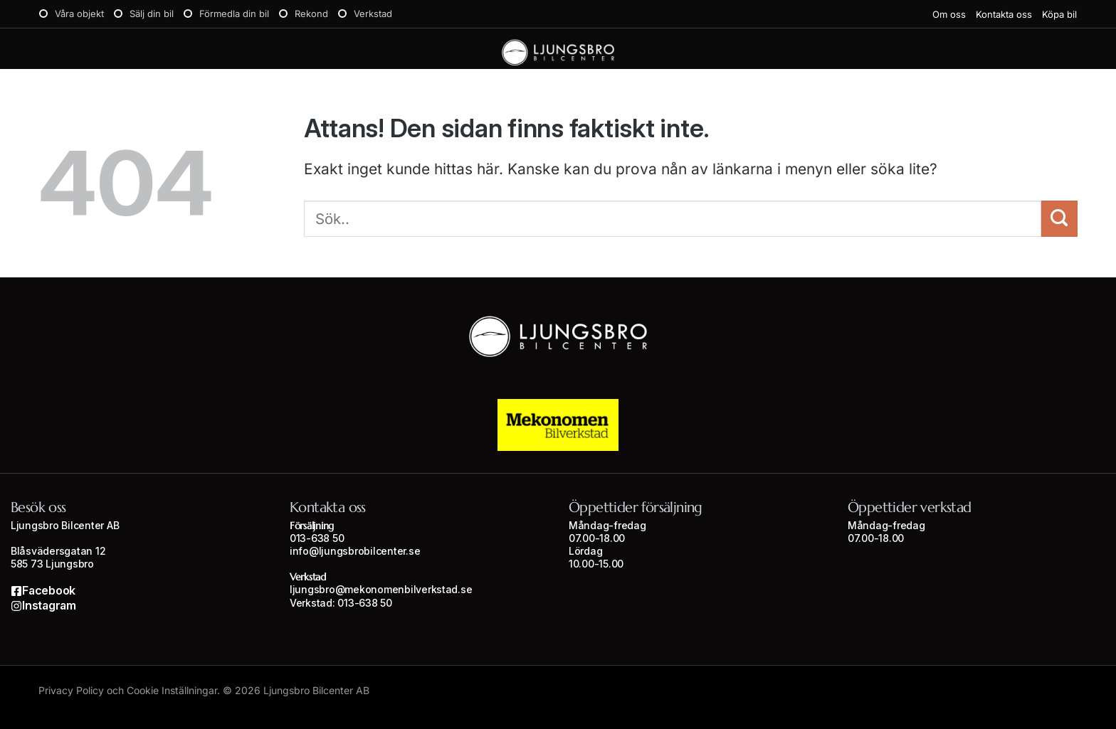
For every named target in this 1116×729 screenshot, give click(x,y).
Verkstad (373, 13)
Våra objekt (79, 13)
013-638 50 (317, 538)
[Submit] (1059, 219)
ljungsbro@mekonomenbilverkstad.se (381, 589)
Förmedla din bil (234, 13)
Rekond (311, 13)
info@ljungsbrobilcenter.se (355, 551)
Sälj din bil (152, 13)
